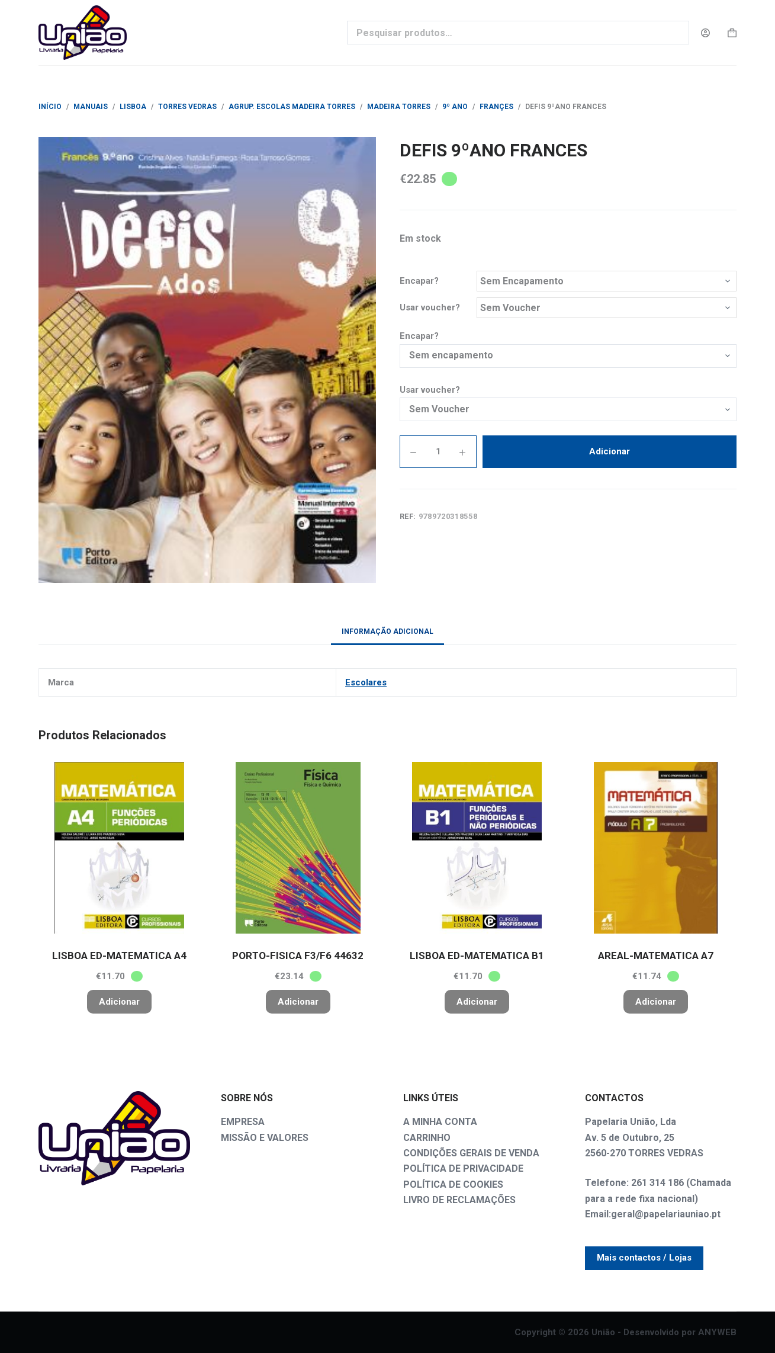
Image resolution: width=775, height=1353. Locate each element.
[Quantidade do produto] (438, 451)
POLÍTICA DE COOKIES (453, 1184)
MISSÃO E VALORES (264, 1137)
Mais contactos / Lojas (644, 1257)
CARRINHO (427, 1137)
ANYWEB (717, 1332)
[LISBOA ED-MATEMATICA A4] (119, 848)
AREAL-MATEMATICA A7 (655, 955)
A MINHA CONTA (440, 1121)
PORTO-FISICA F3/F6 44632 (298, 955)
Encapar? (419, 280)
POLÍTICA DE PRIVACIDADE (463, 1168)
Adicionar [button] (119, 1001)
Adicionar (609, 451)
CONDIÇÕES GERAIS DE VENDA (471, 1153)
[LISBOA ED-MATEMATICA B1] (477, 848)
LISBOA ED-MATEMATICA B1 (477, 955)
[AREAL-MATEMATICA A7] (656, 848)
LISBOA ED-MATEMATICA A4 (119, 955)
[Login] (705, 32)
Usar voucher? (430, 307)
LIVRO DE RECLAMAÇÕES (459, 1199)
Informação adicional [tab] (387, 631)
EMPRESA (243, 1121)
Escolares (366, 682)
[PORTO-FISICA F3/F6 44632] (297, 848)
